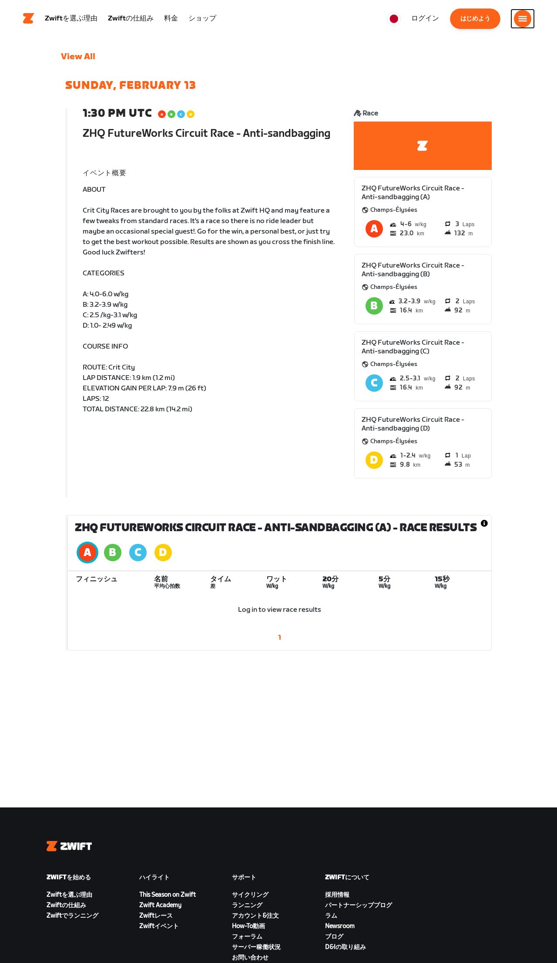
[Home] (28, 19)
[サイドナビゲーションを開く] (522, 19)
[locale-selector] (394, 20)
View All (78, 59)
